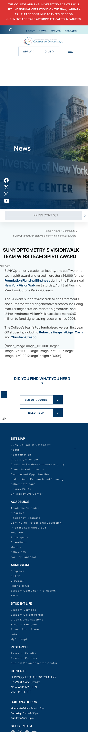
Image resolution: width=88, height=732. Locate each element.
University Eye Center (27, 493)
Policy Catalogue (23, 484)
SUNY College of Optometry (31, 445)
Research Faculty (23, 653)
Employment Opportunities (30, 474)
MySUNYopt (19, 639)
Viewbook (17, 581)
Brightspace (19, 537)
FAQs (14, 595)
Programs (17, 513)
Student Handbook (24, 624)
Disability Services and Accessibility (38, 464)
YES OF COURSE (36, 400)
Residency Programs (25, 518)
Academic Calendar (25, 508)
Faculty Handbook (24, 557)
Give (49, 51)
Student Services (23, 609)
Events (56, 31)
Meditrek (17, 532)
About (30, 31)
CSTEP (15, 576)
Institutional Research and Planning (37, 479)
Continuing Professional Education (36, 522)
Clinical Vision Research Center (34, 663)
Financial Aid (20, 585)
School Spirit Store (25, 629)
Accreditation (21, 454)
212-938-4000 (21, 692)
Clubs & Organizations (27, 619)
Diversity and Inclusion (27, 469)
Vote (14, 634)
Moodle (16, 547)
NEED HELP (36, 412)
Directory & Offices (25, 459)
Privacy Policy (21, 489)
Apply (28, 51)
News (43, 31)
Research (72, 31)
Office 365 (18, 552)
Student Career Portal (27, 614)
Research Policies (24, 658)
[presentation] (85, 215)
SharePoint (19, 542)
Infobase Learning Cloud (28, 527)
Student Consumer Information (33, 590)
